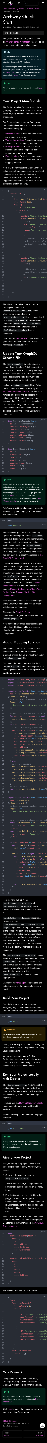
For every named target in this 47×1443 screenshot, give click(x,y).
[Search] (31, 3)
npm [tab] (10, 520)
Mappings (20, 983)
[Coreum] (33, 1433)
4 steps (15, 75)
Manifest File (21, 338)
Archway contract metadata (18, 42)
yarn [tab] (3, 520)
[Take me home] (11, 3)
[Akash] (12, 1433)
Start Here (10, 72)
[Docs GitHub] (19, 3)
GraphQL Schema (24, 612)
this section (14, 495)
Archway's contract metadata (16, 392)
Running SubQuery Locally (31, 1103)
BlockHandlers (11, 134)
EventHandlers (12, 156)
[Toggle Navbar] (43, 3)
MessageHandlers (13, 147)
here (10, 1409)
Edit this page (9, 1421)
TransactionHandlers (14, 140)
